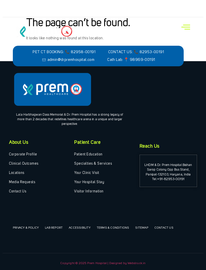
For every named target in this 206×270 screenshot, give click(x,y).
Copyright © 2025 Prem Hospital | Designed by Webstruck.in (102, 263)
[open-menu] (185, 27)
